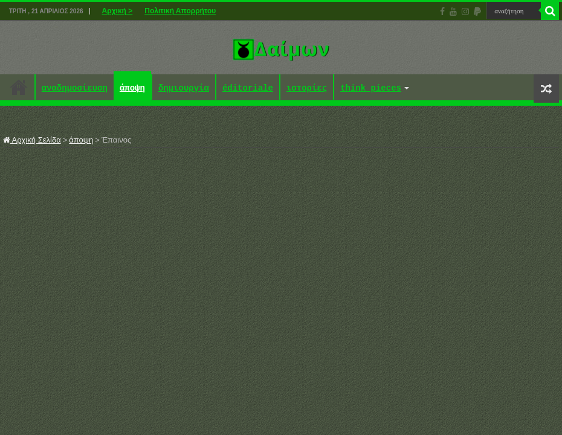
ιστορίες (306, 88)
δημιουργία (183, 88)
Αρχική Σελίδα (32, 139)
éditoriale (247, 88)
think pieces (370, 88)
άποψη (132, 88)
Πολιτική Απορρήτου (180, 11)
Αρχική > (117, 11)
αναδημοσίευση (75, 88)
